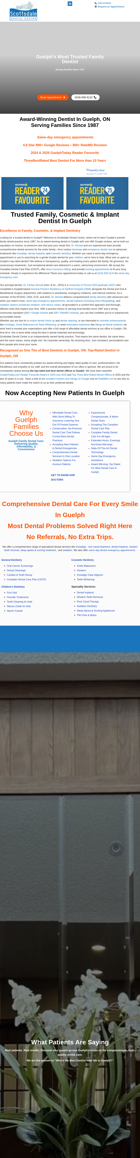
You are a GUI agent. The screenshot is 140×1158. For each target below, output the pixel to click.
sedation (67, 550)
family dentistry (97, 297)
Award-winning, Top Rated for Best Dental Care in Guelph (105, 468)
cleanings (77, 249)
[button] (70, 3)
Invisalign (22, 253)
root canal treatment (99, 546)
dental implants (36, 253)
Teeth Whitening (47, 324)
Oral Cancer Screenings (20, 566)
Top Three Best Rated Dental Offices (92, 374)
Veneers (81, 570)
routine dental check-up (42, 320)
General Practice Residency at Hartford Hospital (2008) (61, 289)
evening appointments (97, 269)
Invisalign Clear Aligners (90, 575)
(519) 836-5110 (105, 273)
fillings (98, 324)
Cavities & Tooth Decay (19, 575)
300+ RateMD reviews (65, 312)
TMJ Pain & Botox (87, 615)
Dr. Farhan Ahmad (33, 285)
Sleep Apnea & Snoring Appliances (96, 610)
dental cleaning (68, 320)
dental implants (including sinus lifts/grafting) (90, 301)
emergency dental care (100, 249)
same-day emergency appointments (45, 301)
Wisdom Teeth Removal (90, 597)
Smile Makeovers (25, 324)
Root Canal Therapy (88, 601)
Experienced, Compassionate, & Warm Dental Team (104, 416)
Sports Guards (15, 610)
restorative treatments (78, 324)
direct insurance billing (58, 269)
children (78, 257)
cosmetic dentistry (61, 253)
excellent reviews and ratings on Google (67, 378)
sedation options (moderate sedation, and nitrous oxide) (30, 304)
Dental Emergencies (66, 448)
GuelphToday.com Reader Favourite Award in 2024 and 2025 (33, 374)
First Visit (12, 592)
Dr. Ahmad (77, 245)
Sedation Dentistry (87, 606)
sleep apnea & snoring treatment (38, 550)
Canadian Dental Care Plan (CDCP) (26, 579)
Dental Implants (85, 592)
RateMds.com (105, 378)
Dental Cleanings (16, 570)
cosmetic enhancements (113, 320)
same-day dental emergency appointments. (112, 550)
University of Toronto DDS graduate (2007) (92, 285)
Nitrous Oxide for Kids (19, 606)
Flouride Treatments (18, 597)
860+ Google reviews (36, 312)
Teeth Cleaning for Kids (19, 601)
